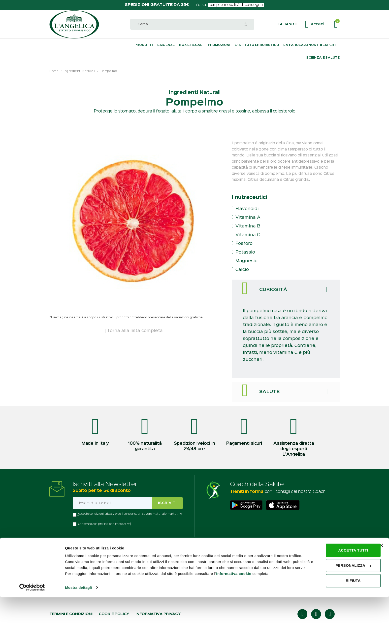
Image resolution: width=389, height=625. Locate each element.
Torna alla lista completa (133, 331)
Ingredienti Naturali (79, 71)
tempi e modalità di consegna (236, 5)
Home (54, 71)
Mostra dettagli (78, 615)
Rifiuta (334, 602)
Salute (269, 392)
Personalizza (335, 587)
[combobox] (192, 24)
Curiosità (273, 290)
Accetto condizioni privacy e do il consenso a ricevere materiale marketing (130, 514)
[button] (286, 24)
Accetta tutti (335, 572)
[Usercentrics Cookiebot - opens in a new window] (32, 615)
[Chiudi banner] (381, 567)
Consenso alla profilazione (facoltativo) (104, 524)
